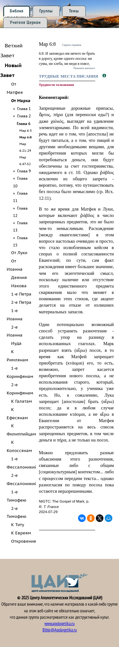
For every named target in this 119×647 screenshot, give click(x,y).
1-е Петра (21, 294)
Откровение (23, 541)
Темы (74, 11)
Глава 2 (24, 116)
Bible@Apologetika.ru (60, 630)
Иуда (16, 343)
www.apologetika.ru (59, 623)
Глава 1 (24, 108)
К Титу (17, 524)
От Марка (20, 100)
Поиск (62, 22)
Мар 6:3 (25, 130)
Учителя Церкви (25, 22)
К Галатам (21, 401)
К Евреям (21, 533)
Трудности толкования (56, 85)
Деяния (19, 277)
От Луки (19, 252)
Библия (16, 11)
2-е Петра (21, 302)
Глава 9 (24, 171)
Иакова (19, 286)
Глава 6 (23, 123)
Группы (46, 11)
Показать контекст (84, 68)
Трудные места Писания (69, 76)
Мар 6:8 (25, 137)
